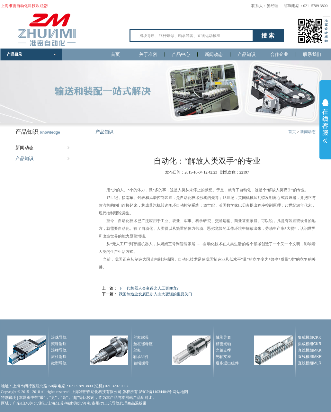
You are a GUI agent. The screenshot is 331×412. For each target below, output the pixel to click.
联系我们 (312, 54)
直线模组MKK (310, 350)
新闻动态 (214, 54)
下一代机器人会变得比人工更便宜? (148, 288)
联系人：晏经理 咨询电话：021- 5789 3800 (289, 6)
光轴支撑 (223, 350)
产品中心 (181, 54)
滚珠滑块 (59, 344)
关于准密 (148, 54)
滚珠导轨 (59, 337)
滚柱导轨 (59, 350)
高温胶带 (139, 403)
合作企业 (279, 54)
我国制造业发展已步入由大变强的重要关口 (155, 294)
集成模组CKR (309, 344)
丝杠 (137, 350)
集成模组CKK (309, 337)
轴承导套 (223, 337)
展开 (325, 121)
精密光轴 (223, 344)
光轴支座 (223, 356)
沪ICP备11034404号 (155, 392)
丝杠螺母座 (143, 344)
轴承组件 (141, 356)
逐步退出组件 (227, 363)
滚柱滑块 (59, 356)
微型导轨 (59, 363)
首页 (115, 54)
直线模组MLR (309, 363)
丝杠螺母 (141, 337)
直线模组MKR (310, 356)
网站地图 (180, 392)
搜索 (268, 35)
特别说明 (8, 397)
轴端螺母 (141, 363)
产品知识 (246, 54)
